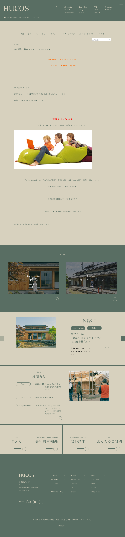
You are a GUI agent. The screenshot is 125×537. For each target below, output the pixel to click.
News (96, 10)
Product (67, 10)
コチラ (74, 199)
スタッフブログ (69, 34)
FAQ (95, 7)
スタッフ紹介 (94, 488)
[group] (62, 336)
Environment (69, 13)
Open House (83, 7)
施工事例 (73, 475)
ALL (22, 34)
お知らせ (29, 224)
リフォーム (55, 34)
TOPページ (54, 475)
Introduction (68, 7)
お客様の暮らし (75, 484)
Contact (97, 13)
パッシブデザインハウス (57, 484)
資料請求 (73, 492)
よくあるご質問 (94, 479)
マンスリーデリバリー (87, 34)
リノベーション (41, 34)
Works (81, 13)
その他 (101, 34)
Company (109, 7)
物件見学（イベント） (76, 479)
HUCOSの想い (54, 479)
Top (57, 7)
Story (81, 10)
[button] (2, 338)
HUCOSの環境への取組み (57, 492)
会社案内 (93, 484)
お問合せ (93, 475)
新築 (29, 34)
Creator (108, 10)
